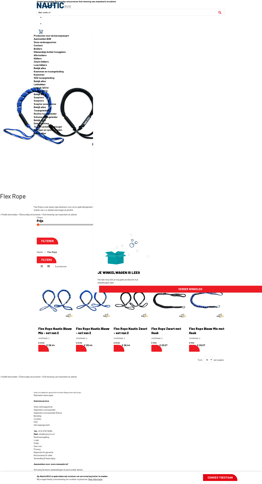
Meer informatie (95, 479)
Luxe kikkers (40, 65)
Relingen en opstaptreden (48, 130)
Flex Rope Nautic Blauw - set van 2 (93, 331)
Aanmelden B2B (42, 38)
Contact (38, 45)
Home (40, 252)
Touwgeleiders (42, 110)
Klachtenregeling (41, 437)
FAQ (36, 422)
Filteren (47, 241)
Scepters (39, 97)
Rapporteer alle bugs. (72, 392)
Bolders (38, 48)
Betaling (37, 416)
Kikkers (37, 58)
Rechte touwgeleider (45, 113)
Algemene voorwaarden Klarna (48, 412)
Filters (46, 259)
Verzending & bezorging (44, 458)
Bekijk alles (40, 68)
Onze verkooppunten (45, 42)
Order (36, 443)
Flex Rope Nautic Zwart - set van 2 (130, 331)
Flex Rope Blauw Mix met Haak (206, 331)
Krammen (39, 74)
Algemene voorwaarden (44, 409)
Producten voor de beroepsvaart (51, 35)
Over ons (38, 446)
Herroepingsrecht (42, 425)
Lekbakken (39, 84)
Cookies (37, 419)
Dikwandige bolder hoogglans (50, 52)
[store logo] (54, 5)
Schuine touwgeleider (46, 117)
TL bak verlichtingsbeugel (48, 126)
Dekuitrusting (41, 123)
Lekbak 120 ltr (41, 87)
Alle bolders (40, 55)
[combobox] (131, 12)
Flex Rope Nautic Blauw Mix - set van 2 (55, 331)
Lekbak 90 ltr (41, 91)
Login (36, 440)
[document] (137, 478)
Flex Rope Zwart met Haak (166, 331)
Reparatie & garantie (43, 452)
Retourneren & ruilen (43, 455)
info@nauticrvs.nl (47, 434)
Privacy (37, 449)
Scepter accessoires (45, 104)
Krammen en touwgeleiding (49, 71)
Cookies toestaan (220, 477)
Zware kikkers (41, 61)
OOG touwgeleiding (44, 77)
